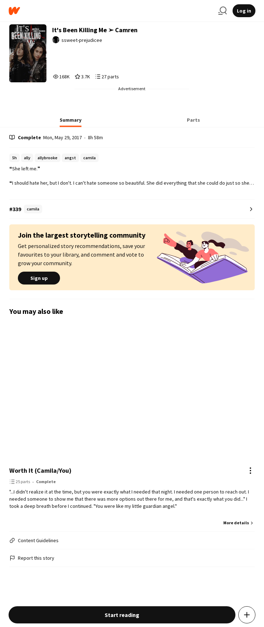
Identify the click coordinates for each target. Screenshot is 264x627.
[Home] (111, 10)
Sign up (39, 278)
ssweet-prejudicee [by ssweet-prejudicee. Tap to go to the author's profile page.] (81, 40)
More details (239, 522)
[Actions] (250, 470)
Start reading (122, 614)
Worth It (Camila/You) (40, 470)
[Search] (222, 10)
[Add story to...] (246, 614)
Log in (244, 10)
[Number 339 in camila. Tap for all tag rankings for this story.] (131, 209)
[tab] (70, 122)
